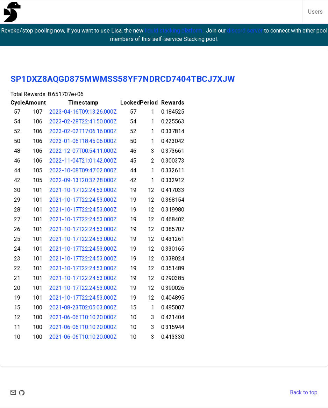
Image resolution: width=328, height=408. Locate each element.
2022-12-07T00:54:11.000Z (83, 151)
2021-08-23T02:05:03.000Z (83, 307)
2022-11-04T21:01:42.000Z (83, 160)
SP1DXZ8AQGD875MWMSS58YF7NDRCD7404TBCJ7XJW (122, 79)
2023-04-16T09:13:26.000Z (83, 111)
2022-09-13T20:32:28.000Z (83, 180)
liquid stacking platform (174, 30)
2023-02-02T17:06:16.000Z (83, 131)
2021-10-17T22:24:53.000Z (83, 190)
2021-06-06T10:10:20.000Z (83, 317)
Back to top (304, 392)
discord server (245, 30)
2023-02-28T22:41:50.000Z (83, 121)
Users (315, 11)
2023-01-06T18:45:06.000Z (83, 141)
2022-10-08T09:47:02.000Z (83, 170)
